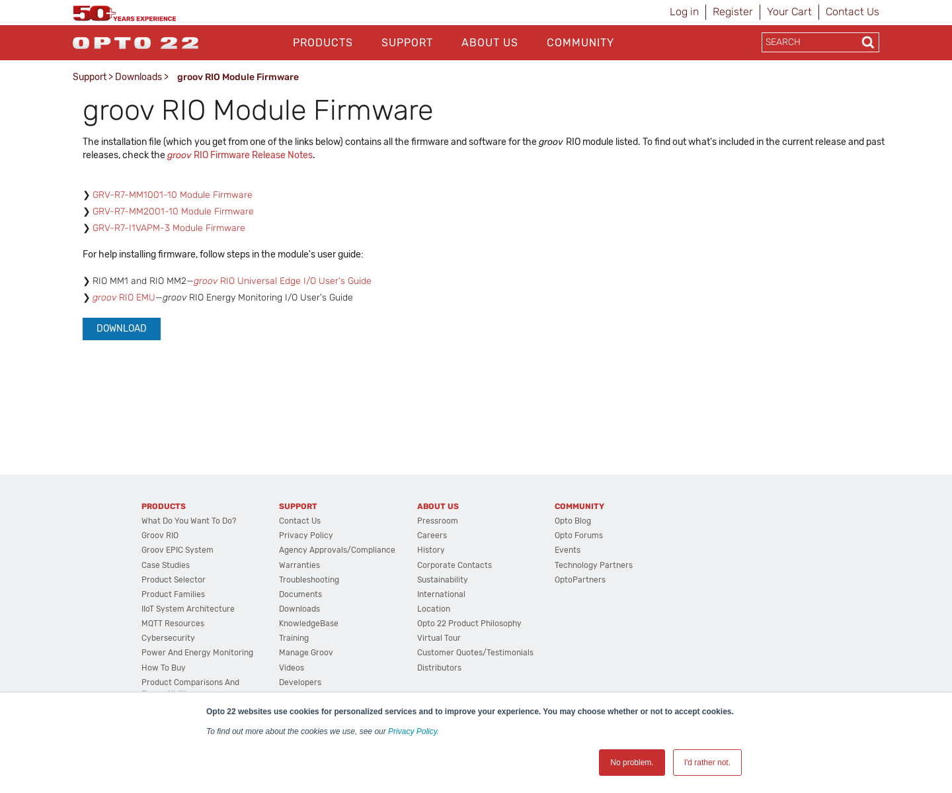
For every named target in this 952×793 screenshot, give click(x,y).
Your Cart (789, 11)
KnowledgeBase (308, 623)
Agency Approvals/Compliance (337, 550)
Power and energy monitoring (197, 652)
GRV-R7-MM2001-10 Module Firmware (173, 211)
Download (122, 328)
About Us (489, 42)
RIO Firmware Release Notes (240, 155)
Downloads (138, 77)
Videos (291, 668)
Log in (684, 11)
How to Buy (163, 668)
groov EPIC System (177, 550)
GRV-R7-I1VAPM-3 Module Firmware (169, 228)
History (431, 550)
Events (567, 550)
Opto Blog (573, 521)
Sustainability (442, 579)
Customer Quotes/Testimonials (475, 652)
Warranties (299, 565)
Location (433, 609)
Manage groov (306, 652)
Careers (432, 535)
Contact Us (852, 11)
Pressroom (437, 521)
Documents (300, 594)
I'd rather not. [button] (707, 762)
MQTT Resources (172, 623)
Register (733, 11)
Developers (300, 682)
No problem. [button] (631, 762)
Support (407, 42)
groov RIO (159, 535)
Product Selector (173, 579)
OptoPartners (580, 579)
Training (294, 638)
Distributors (439, 668)
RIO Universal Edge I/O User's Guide (283, 281)
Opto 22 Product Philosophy (469, 623)
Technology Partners (594, 565)
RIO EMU (124, 297)
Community (580, 42)
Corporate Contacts (454, 565)
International (441, 594)
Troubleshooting (309, 579)
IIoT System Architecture (188, 609)
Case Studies (165, 565)
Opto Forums (579, 535)
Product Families (173, 594)
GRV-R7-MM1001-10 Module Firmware (173, 195)
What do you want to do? (188, 521)
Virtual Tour (439, 638)
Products (323, 42)
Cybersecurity (168, 638)
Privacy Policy (412, 731)
